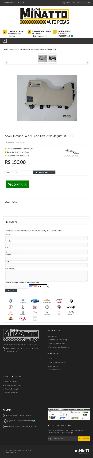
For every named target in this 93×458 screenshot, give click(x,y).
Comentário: (10, 268)
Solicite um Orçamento (57, 362)
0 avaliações (20, 142)
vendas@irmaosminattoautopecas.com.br (21, 426)
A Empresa (53, 336)
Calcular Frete (44, 172)
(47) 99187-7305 (65, 36)
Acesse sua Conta (11, 382)
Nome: (7, 234)
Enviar (11, 290)
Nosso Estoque (54, 370)
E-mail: (8, 241)
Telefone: (8, 248)
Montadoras (53, 366)
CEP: (7, 262)
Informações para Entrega (58, 340)
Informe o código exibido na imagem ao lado (22, 282)
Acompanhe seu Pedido (13, 385)
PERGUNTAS (11, 222)
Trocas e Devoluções (12, 389)
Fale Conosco (54, 359)
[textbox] (76, 3)
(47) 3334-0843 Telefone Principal (19, 415)
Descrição (11, 202)
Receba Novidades (11, 392)
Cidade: (8, 255)
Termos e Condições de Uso (59, 347)
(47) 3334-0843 (63, 34)
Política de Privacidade (57, 343)
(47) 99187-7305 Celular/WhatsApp (21, 421)
